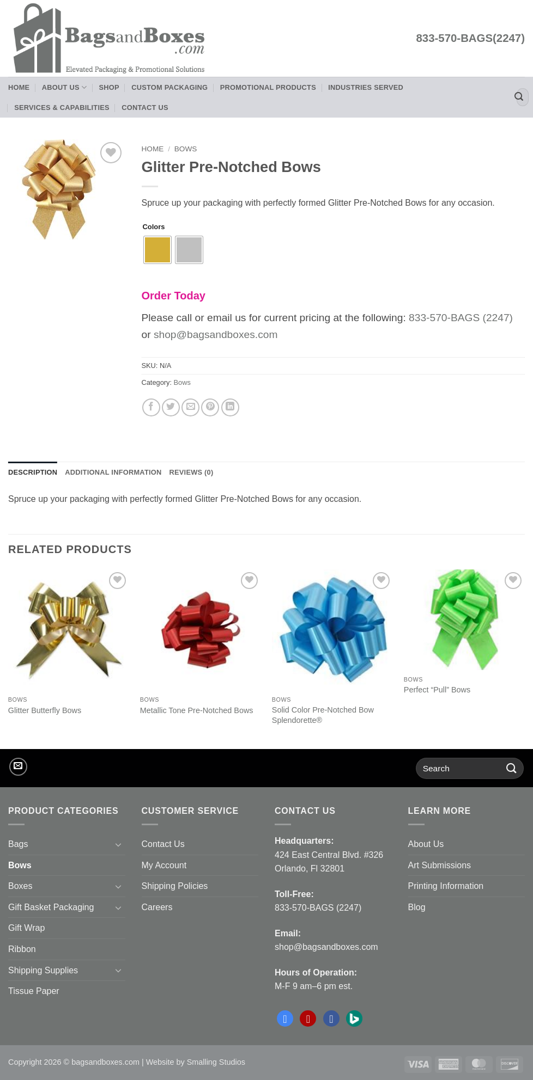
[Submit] (519, 97)
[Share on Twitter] (171, 407)
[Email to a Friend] (190, 407)
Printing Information (446, 886)
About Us (64, 87)
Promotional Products (268, 87)
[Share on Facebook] (151, 407)
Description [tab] (32, 472)
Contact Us (145, 107)
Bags (18, 844)
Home (18, 87)
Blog (417, 907)
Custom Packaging (169, 87)
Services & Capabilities (62, 107)
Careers (157, 907)
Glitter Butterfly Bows (44, 710)
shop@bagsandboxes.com (216, 334)
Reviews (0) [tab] (191, 472)
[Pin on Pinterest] (210, 407)
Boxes (20, 886)
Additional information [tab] (113, 472)
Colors (154, 227)
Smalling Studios (216, 1062)
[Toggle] (118, 844)
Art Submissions (439, 865)
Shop (109, 87)
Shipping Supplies (43, 970)
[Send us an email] (18, 767)
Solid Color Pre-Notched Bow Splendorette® (323, 715)
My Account (164, 865)
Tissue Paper (33, 991)
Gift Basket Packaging (51, 907)
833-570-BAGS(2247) (470, 38)
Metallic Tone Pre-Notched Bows (196, 710)
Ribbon (22, 949)
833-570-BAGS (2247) (461, 317)
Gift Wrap (26, 927)
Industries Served (365, 87)
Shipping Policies (175, 886)
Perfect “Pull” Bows (437, 689)
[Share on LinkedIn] (230, 407)
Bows (185, 149)
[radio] (157, 249)
